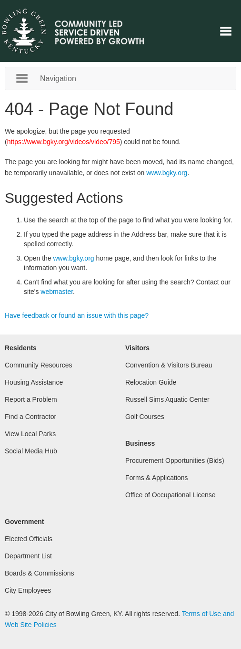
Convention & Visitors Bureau (168, 365)
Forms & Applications (156, 478)
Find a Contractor (30, 416)
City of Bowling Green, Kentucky (83, 31)
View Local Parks (30, 434)
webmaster (56, 291)
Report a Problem (31, 399)
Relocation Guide (150, 382)
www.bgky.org (166, 173)
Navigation (225, 31)
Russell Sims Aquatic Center (167, 399)
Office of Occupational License (170, 495)
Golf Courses (144, 416)
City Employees (28, 590)
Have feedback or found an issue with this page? (77, 315)
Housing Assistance (34, 382)
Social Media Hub (31, 451)
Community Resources (38, 365)
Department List (28, 556)
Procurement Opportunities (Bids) (174, 460)
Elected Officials (28, 539)
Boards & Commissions (39, 573)
